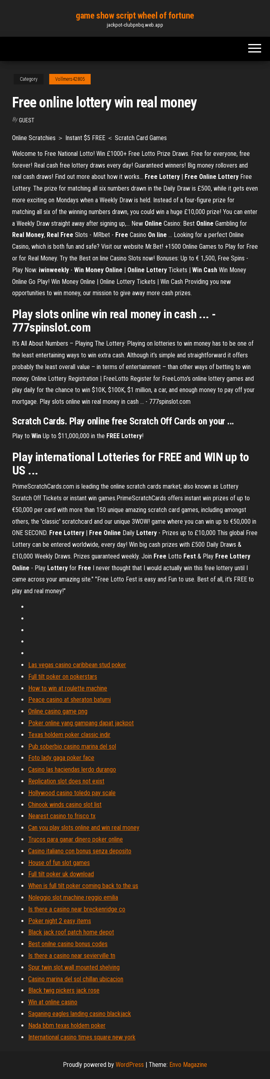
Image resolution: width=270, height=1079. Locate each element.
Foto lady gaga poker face (61, 758)
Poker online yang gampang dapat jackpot (81, 723)
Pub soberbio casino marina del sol (72, 746)
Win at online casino (52, 1002)
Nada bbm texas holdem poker (67, 1025)
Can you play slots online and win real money (83, 827)
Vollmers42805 (70, 79)
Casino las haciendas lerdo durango (72, 769)
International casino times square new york (81, 1037)
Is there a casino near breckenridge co (76, 909)
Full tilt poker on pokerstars (62, 676)
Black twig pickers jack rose (64, 990)
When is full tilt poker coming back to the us (83, 886)
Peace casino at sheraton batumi (69, 699)
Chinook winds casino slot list (65, 804)
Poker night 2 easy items (59, 921)
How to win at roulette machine (67, 688)
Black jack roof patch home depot (71, 932)
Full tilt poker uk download (61, 874)
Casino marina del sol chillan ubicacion (75, 979)
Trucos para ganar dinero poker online (75, 839)
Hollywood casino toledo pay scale (72, 793)
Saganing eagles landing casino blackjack (79, 1014)
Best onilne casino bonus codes (68, 944)
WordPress (130, 1065)
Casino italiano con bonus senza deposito (79, 851)
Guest (26, 120)
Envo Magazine (188, 1065)
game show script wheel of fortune (135, 15)
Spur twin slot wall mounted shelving (74, 967)
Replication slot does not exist (66, 781)
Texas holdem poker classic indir (69, 735)
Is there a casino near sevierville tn (71, 955)
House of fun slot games (59, 863)
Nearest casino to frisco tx (62, 816)
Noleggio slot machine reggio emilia (73, 897)
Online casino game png (57, 711)
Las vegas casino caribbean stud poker (77, 665)
